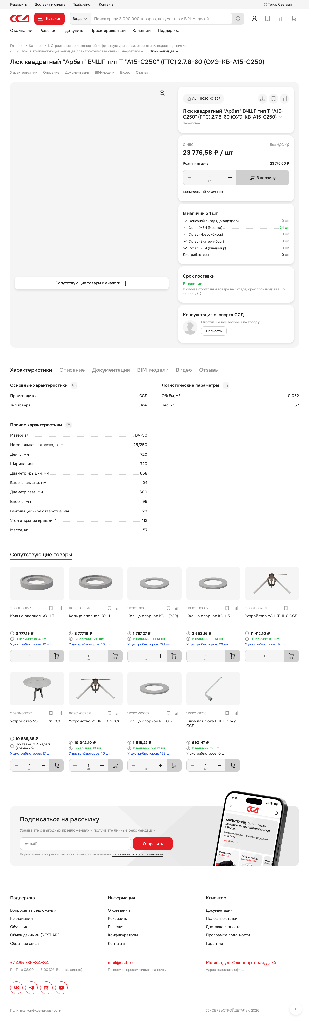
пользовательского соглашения (137, 854)
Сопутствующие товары (41, 555)
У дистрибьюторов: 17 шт (30, 753)
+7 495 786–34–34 (29, 962)
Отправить (153, 843)
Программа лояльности (228, 935)
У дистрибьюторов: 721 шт (148, 644)
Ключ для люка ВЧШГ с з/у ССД (211, 723)
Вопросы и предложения (33, 910)
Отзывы (142, 72)
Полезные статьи (222, 918)
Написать (214, 331)
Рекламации (21, 918)
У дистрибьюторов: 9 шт (265, 644)
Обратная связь (24, 943)
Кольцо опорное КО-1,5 (208, 615)
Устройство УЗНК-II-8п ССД (94, 721)
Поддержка (168, 30)
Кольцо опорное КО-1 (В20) (152, 615)
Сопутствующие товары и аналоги (92, 283)
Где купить (73, 30)
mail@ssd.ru (120, 962)
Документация (77, 72)
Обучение (19, 926)
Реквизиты (19, 4)
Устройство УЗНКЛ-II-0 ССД (271, 615)
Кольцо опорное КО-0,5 (149, 721)
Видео (125, 72)
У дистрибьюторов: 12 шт (30, 644)
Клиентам (142, 30)
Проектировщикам (108, 30)
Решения (48, 30)
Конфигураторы (123, 935)
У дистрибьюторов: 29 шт (207, 644)
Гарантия (214, 943)
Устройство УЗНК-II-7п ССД (35, 721)
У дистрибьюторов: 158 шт (149, 753)
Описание (51, 72)
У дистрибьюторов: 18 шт (89, 644)
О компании (21, 30)
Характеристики (23, 72)
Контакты (106, 4)
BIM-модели (104, 72)
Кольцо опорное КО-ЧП (32, 615)
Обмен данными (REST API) (35, 935)
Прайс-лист (82, 4)
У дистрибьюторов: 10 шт (89, 753)
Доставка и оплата (50, 4)
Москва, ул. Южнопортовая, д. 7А (241, 962)
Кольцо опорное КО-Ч (89, 615)
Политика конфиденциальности (35, 1010)
